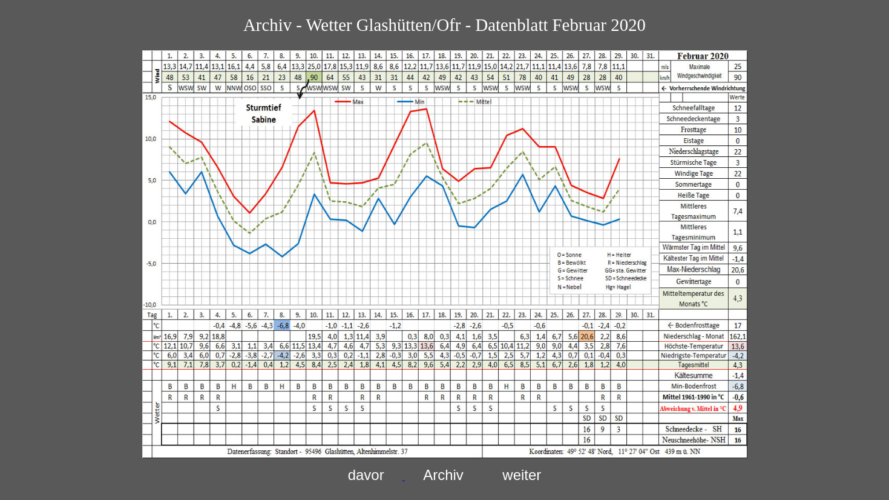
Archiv (443, 475)
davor (366, 475)
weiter (521, 475)
